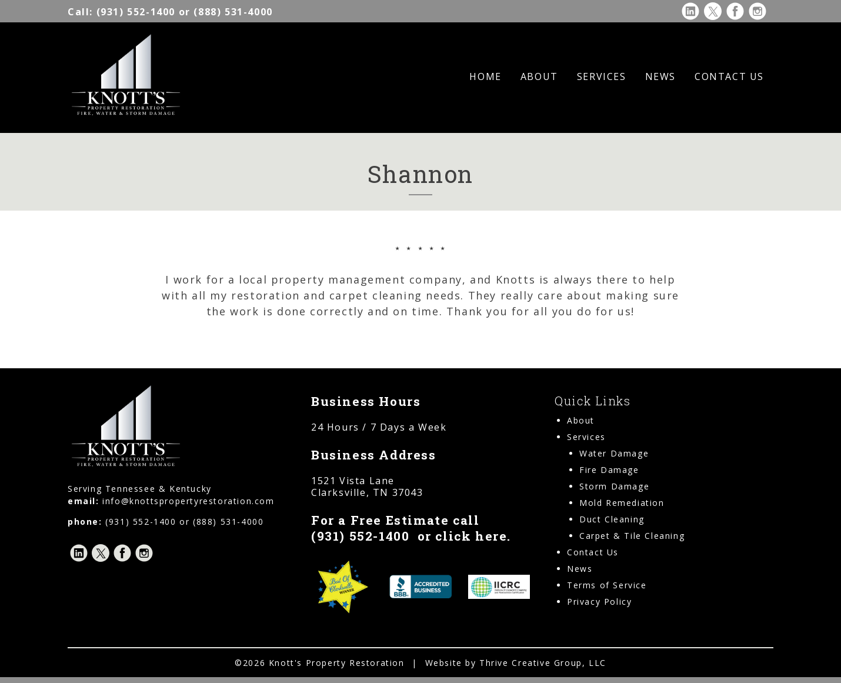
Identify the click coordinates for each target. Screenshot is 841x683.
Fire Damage (609, 469)
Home (485, 76)
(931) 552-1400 (360, 536)
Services (601, 76)
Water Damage (614, 453)
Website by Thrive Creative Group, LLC (515, 662)
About (539, 76)
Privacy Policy (599, 601)
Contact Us (729, 76)
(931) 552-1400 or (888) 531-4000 (170, 11)
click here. (473, 536)
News (660, 76)
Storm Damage (614, 486)
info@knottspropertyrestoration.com (188, 501)
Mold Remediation (622, 502)
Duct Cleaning (612, 519)
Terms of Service (607, 585)
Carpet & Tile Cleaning (632, 535)
